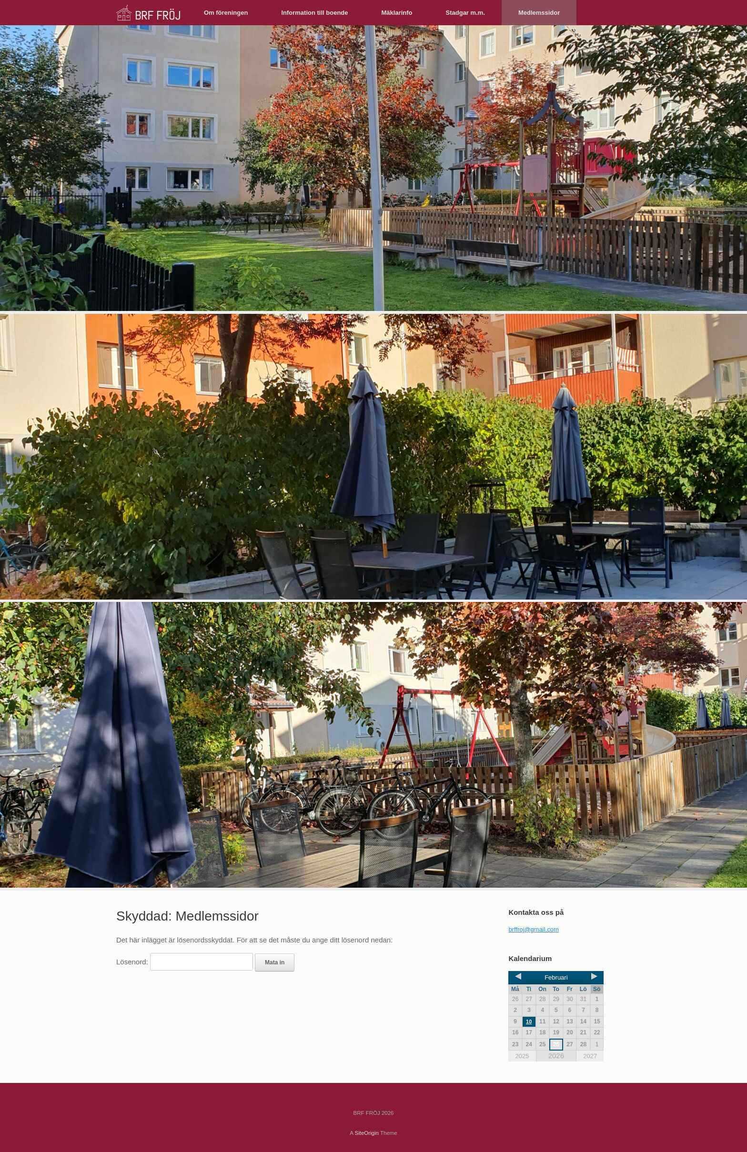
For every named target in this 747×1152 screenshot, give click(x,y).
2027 (590, 1056)
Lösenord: (184, 962)
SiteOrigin (366, 1133)
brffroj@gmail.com (533, 929)
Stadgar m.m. (465, 12)
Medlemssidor (539, 12)
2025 (522, 1056)
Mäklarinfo (397, 12)
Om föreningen (226, 12)
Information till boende (314, 12)
